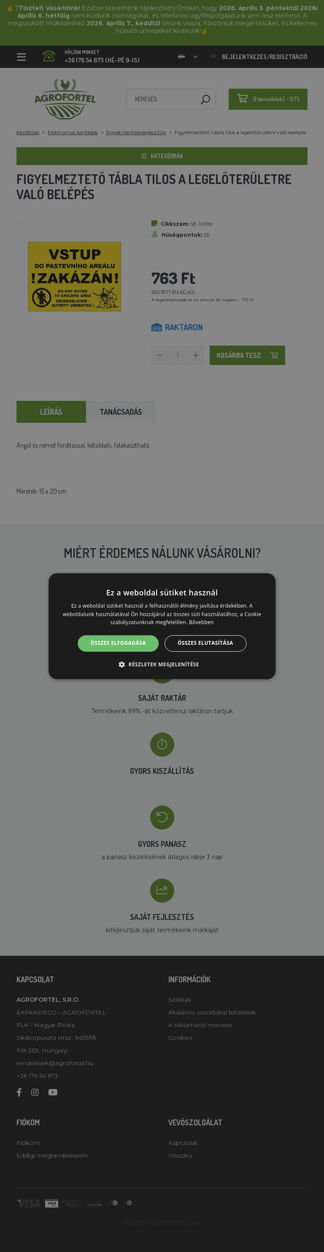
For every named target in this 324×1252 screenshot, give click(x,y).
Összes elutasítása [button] (205, 643)
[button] (162, 664)
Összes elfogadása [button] (118, 643)
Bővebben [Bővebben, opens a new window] (201, 622)
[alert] (162, 626)
